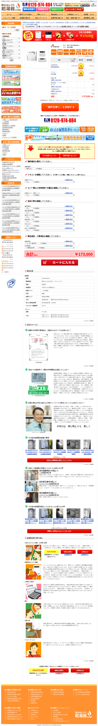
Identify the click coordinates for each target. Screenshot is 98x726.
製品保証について (57, 14)
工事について (41, 14)
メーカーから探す (12, 696)
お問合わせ (34, 714)
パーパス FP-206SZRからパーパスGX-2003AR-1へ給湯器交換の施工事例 (11, 188)
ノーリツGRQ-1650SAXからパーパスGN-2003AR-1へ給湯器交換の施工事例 (11, 209)
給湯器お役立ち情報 (8, 176)
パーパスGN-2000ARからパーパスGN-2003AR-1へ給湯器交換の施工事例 (11, 216)
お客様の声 (5, 180)
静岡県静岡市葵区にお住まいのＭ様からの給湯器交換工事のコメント (59, 521)
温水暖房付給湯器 (7, 127)
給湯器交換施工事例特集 (9, 178)
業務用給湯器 (6, 131)
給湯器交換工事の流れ (37, 692)
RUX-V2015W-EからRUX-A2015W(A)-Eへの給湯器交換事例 (45, 452)
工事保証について (73, 14)
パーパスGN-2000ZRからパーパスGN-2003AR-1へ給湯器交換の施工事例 (11, 223)
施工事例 (33, 700)
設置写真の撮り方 (57, 18)
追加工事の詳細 (35, 698)
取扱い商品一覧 (11, 692)
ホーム (9, 14)
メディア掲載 (56, 712)
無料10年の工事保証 (58, 694)
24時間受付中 (68, 555)
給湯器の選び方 (25, 18)
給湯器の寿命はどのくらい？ (15, 716)
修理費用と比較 (89, 18)
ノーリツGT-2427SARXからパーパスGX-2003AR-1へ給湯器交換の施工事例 (11, 202)
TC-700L (53, 74)
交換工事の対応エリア (37, 694)
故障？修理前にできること (14, 719)
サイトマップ (84, 1)
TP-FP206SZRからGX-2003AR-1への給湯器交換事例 (59, 452)
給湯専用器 (5, 123)
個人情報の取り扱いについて (61, 721)
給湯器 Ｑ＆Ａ (89, 14)
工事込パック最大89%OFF (10, 120)
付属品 (4, 135)
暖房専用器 (5, 129)
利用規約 (55, 716)
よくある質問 (34, 712)
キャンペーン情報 (9, 18)
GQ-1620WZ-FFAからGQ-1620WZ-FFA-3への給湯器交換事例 (31, 452)
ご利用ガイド (93, 1)
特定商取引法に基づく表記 (60, 714)
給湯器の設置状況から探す (14, 698)
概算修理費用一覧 (12, 712)
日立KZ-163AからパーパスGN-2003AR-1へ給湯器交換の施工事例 (11, 195)
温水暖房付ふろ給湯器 (8, 125)
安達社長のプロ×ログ (8, 162)
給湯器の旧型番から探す (14, 694)
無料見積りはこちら (70, 155)
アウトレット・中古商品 (9, 137)
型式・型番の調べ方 (73, 18)
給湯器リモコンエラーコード (10, 170)
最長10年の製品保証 (58, 692)
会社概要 (55, 710)
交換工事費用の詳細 (36, 696)
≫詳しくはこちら (56, 80)
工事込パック (6, 145)
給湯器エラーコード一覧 (14, 710)
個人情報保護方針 (58, 719)
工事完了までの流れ (25, 14)
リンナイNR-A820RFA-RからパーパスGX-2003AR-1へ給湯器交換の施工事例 (11, 229)
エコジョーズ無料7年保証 (83, 694)
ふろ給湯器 (5, 121)
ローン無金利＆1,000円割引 (83, 692)
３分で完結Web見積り (13, 700)
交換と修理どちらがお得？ (14, 714)
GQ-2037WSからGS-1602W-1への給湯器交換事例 (73, 452)
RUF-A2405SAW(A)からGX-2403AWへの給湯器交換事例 (87, 452)
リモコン (4, 133)
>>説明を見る (69, 180)
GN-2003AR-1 (55, 67)
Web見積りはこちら (49, 155)
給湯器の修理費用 (7, 164)
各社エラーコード (41, 18)
